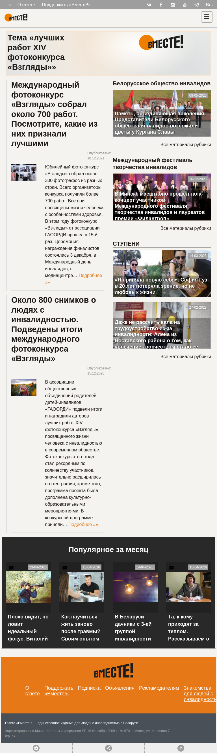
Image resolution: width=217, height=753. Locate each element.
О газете (26, 4)
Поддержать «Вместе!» (66, 4)
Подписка (89, 688)
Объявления (119, 688)
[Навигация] (206, 17)
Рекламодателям (159, 688)
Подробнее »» (83, 524)
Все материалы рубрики (185, 144)
